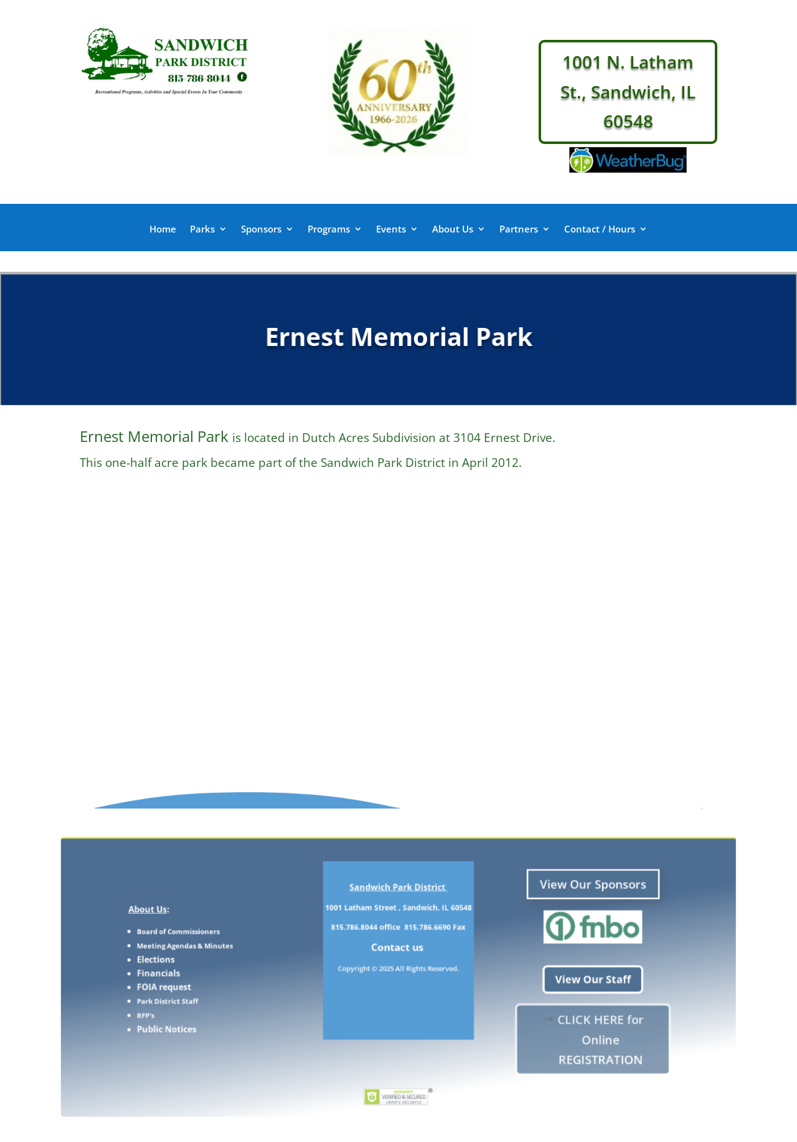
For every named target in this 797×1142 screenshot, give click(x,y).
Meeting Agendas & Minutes (256, 955)
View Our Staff (528, 978)
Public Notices (244, 1011)
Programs (329, 229)
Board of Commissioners (252, 946)
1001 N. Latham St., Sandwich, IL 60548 (628, 91)
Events (391, 229)
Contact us (398, 956)
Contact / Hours (599, 229)
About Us (452, 229)
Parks (202, 229)
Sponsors (261, 229)
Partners (518, 229)
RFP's (230, 1002)
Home (162, 229)
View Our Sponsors (528, 914)
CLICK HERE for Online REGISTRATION (534, 1018)
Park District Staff (245, 993)
